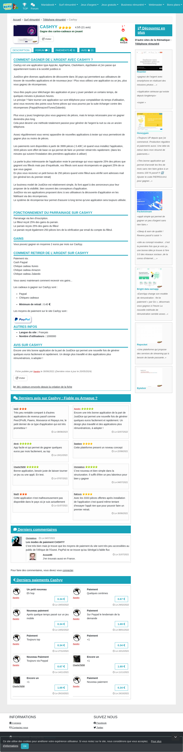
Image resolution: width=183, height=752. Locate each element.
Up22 (16, 409)
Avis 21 (87, 50)
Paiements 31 (65, 50)
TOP (25, 7)
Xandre (36, 371)
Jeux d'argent (89, 4)
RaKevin (78, 494)
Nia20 (16, 494)
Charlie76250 (20, 467)
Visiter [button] (46, 39)
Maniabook (47, 4)
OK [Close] (25, 746)
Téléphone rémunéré (54, 19)
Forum (34, 7)
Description (21, 50)
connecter (68, 570)
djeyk (16, 444)
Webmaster (155, 4)
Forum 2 (42, 50)
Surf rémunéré (67, 4)
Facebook (100, 723)
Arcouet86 (47, 555)
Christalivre (79, 467)
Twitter (98, 727)
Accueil (17, 19)
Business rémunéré (132, 4)
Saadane (78, 444)
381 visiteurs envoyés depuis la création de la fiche (43, 386)
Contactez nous (18, 727)
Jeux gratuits (108, 4)
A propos (15, 723)
